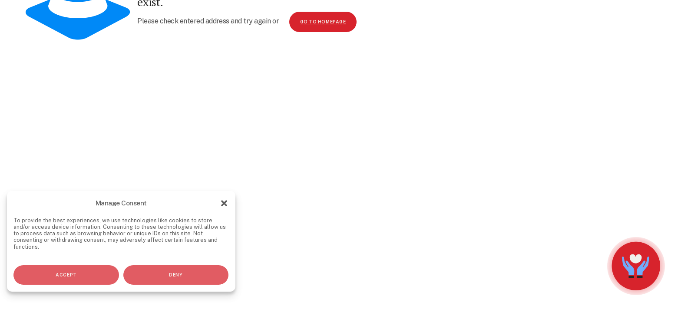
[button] (224, 203)
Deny (175, 274)
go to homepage (323, 21)
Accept (66, 274)
